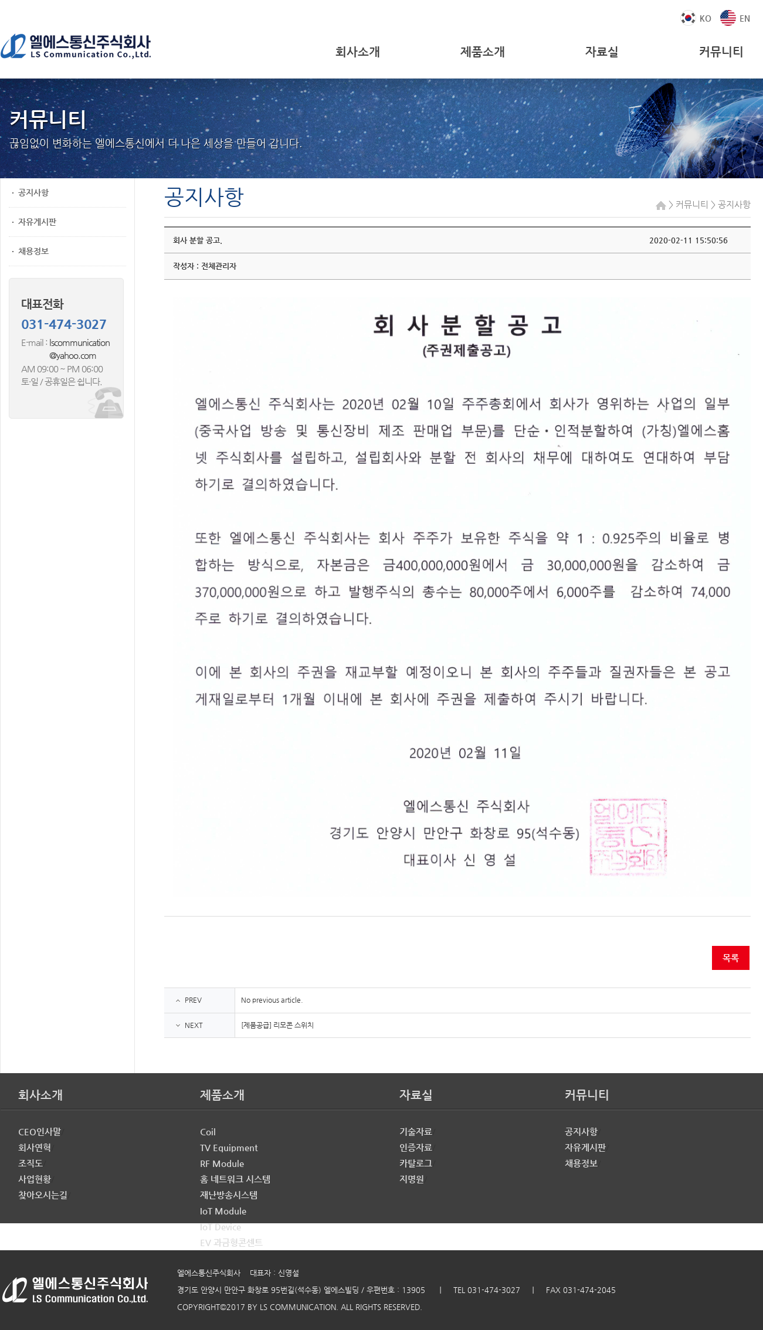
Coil (208, 1131)
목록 (731, 958)
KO (705, 18)
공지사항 (33, 192)
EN (745, 18)
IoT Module (223, 1211)
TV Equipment (228, 1147)
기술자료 (415, 1131)
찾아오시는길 (42, 1195)
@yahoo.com (58, 355)
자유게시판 (37, 221)
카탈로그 (415, 1163)
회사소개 (357, 52)
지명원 (411, 1179)
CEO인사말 (39, 1131)
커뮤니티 (721, 52)
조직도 (30, 1163)
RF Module (222, 1163)
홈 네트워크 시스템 (235, 1179)
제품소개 (482, 52)
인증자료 (415, 1147)
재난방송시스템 (228, 1195)
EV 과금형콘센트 (231, 1242)
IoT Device (220, 1226)
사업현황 (34, 1179)
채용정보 (33, 251)
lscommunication (79, 342)
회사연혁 (34, 1147)
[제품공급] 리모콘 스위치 (277, 1025)
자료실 (602, 52)
